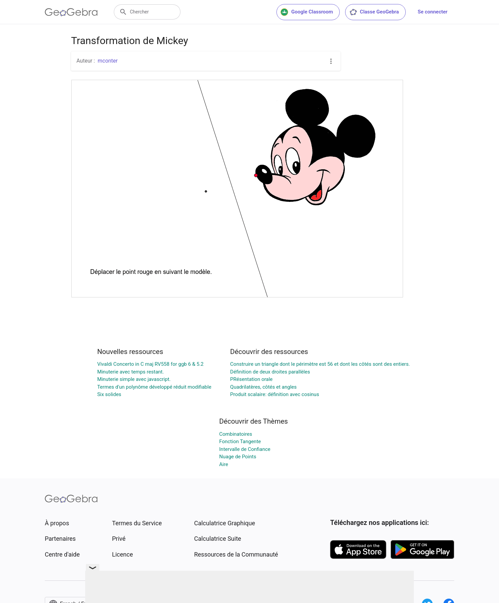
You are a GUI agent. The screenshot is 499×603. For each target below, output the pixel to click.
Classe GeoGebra (374, 12)
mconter (108, 61)
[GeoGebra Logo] (71, 12)
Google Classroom (306, 12)
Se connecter (432, 12)
